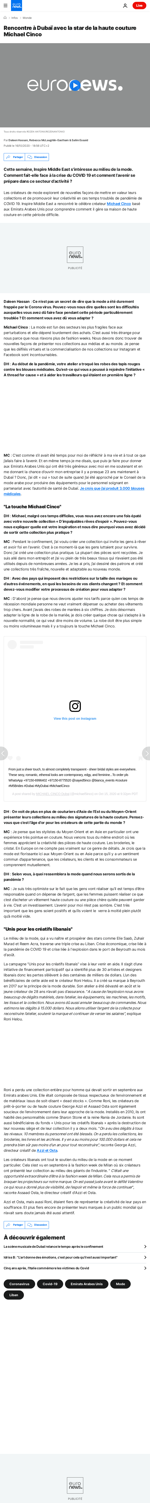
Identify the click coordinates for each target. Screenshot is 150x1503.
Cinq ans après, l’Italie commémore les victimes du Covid (46, 1268)
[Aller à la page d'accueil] (16, 5)
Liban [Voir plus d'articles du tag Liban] (13, 1295)
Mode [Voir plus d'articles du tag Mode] (120, 1284)
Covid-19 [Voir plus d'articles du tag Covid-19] (50, 1284)
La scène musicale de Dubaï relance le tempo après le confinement (53, 1246)
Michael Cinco (119, 203)
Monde (27, 18)
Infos (14, 18)
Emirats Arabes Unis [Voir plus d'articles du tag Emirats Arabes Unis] (87, 1284)
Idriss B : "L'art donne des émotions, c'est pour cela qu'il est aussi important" (61, 1257)
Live (139, 5)
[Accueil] (5, 17)
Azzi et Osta (47, 1150)
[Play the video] (75, 85)
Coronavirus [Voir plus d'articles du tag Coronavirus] (19, 1284)
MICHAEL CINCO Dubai (52, 794)
